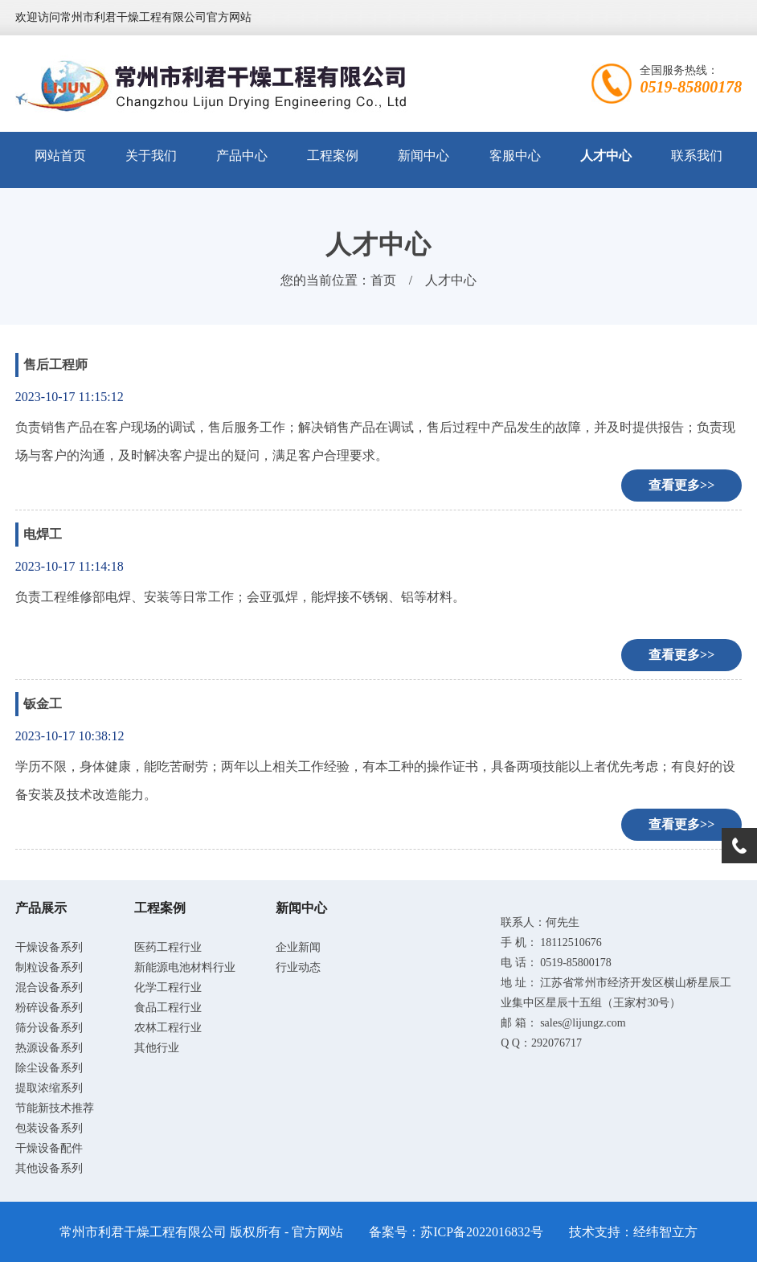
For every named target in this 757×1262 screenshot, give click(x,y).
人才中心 (606, 155)
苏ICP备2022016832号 (481, 1232)
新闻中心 (423, 155)
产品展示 (41, 908)
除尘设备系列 (49, 1068)
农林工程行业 (168, 1028)
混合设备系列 (49, 987)
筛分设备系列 (49, 1028)
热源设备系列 (49, 1048)
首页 (383, 280)
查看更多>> (681, 485)
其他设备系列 (49, 1168)
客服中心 (515, 155)
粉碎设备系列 (49, 1008)
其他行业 (156, 1048)
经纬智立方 (665, 1232)
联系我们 (696, 155)
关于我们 (151, 155)
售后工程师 (55, 364)
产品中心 (242, 155)
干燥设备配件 (49, 1148)
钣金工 (42, 704)
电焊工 (42, 534)
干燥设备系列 (49, 947)
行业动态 (298, 967)
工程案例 (332, 155)
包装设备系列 (49, 1128)
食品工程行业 (168, 1008)
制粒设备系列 (49, 967)
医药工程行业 (168, 947)
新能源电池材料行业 (184, 967)
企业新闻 (298, 947)
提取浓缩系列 (49, 1088)
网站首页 (60, 155)
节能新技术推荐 (54, 1108)
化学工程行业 (168, 987)
